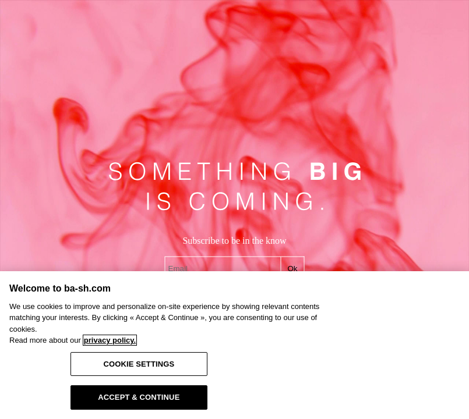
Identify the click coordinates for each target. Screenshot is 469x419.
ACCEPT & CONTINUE (138, 397)
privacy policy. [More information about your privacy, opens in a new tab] (110, 340)
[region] (234, 345)
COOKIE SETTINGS (138, 364)
